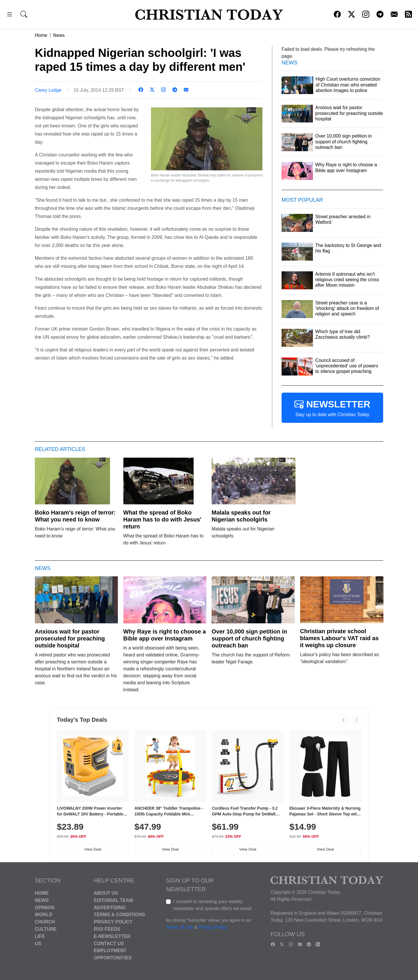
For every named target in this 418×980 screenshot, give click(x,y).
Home (41, 35)
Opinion (45, 907)
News (59, 35)
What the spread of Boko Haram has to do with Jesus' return (162, 519)
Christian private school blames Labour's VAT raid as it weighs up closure (339, 638)
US (38, 943)
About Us (106, 893)
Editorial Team (113, 900)
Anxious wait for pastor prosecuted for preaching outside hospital (70, 638)
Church (45, 921)
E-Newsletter (112, 936)
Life (40, 936)
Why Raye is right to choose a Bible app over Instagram (164, 635)
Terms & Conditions (119, 914)
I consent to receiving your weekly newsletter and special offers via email (212, 905)
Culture (46, 929)
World (43, 914)
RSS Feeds (107, 929)
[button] (9, 15)
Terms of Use (179, 927)
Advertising (109, 907)
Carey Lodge (48, 90)
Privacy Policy (113, 921)
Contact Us (109, 943)
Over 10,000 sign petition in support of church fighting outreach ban (249, 638)
